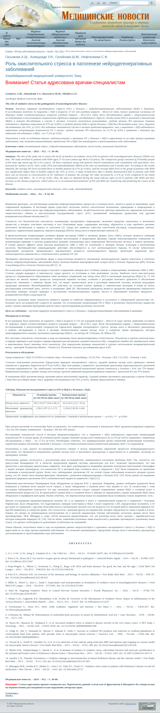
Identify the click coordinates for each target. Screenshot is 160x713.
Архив (50, 51)
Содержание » (12, 693)
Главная (9, 51)
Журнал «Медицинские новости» (30, 51)
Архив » (9, 695)
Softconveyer (131, 703)
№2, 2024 (59, 51)
